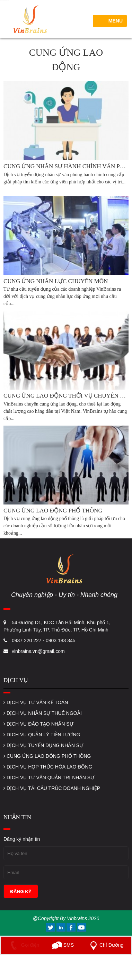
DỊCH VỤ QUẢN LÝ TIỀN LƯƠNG (41, 734)
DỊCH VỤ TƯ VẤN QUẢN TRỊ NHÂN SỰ (48, 777)
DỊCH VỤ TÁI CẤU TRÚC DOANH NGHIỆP (51, 788)
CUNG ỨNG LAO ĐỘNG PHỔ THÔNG (47, 756)
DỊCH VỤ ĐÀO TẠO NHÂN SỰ (38, 724)
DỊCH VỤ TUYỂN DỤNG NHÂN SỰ (43, 745)
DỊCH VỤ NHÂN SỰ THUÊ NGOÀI (42, 713)
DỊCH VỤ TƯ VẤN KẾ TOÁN (35, 702)
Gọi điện (23, 945)
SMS (63, 945)
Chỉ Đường (105, 945)
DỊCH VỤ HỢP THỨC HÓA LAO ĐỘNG (47, 767)
